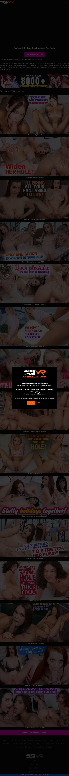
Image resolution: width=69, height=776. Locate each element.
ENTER (31, 403)
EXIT (38, 403)
